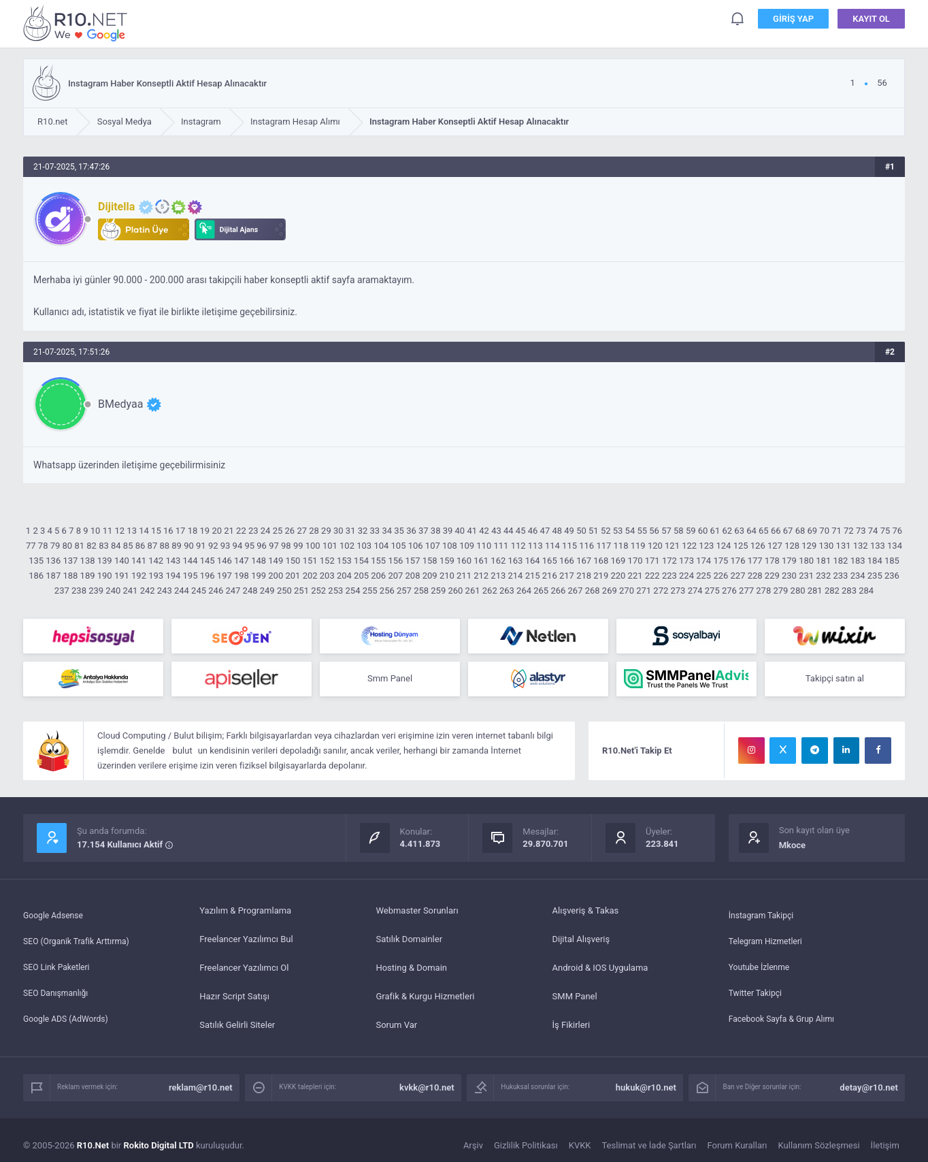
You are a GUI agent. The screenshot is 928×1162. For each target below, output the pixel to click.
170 (635, 560)
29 (326, 531)
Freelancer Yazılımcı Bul (246, 940)
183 (857, 560)
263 (506, 590)
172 (669, 560)
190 (104, 575)
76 (898, 531)
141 (138, 560)
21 (229, 531)
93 (225, 545)
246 (215, 590)
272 (660, 590)
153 (344, 560)
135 (36, 560)
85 (128, 545)
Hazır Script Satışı (234, 997)
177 (755, 560)
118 (621, 545)
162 (498, 560)
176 (738, 560)
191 (121, 575)
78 (43, 545)
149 (275, 560)
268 (592, 590)
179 (789, 560)
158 (429, 560)
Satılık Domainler (409, 940)
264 (523, 590)
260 (455, 590)
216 (549, 575)
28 (314, 531)
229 (772, 575)
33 (375, 531)
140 (121, 560)
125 (740, 545)
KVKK (580, 1147)
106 (415, 545)
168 (600, 560)
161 (481, 560)
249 (267, 590)
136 (53, 560)
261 (472, 590)
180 (806, 560)
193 (155, 575)
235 (874, 575)
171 (652, 560)
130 (825, 545)
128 (791, 545)
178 (772, 560)
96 (261, 545)
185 (891, 560)
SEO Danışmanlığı (58, 997)
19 (205, 531)
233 (840, 575)
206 (378, 575)
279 (780, 590)
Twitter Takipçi (757, 997)
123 (706, 545)
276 (729, 590)
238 (78, 590)
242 (147, 590)
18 (193, 531)
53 (618, 531)
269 (609, 590)
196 (207, 575)
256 (387, 590)
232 (823, 575)
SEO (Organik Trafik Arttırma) (80, 940)
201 (292, 575)
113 (535, 545)
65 (764, 531)
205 (361, 575)
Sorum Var (396, 1026)
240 (112, 590)
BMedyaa (120, 404)
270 (626, 590)
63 (739, 531)
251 (301, 590)
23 (253, 531)
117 (603, 545)
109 (466, 545)
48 (557, 531)
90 (189, 545)
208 (412, 575)
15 (156, 531)
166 (566, 560)
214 (515, 575)
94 (238, 545)
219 (600, 575)
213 (498, 575)
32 (363, 531)
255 (370, 590)
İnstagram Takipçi (764, 912)
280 (798, 590)
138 (87, 560)
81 (79, 545)
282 (832, 590)
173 (686, 560)
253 (335, 590)
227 (738, 575)
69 (812, 531)
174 (703, 560)
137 (70, 560)
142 (155, 560)
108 (449, 545)
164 (532, 560)
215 (532, 575)
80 (68, 545)
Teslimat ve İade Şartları (648, 1147)
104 (381, 545)
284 (866, 590)
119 (638, 545)
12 (120, 531)
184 (874, 560)
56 (654, 531)
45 (521, 531)
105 (398, 545)
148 (258, 560)
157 (412, 560)
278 (763, 590)
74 (873, 531)
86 (140, 545)
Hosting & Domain (411, 969)
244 (181, 590)
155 (378, 560)
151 (310, 560)
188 (70, 575)
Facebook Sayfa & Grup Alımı (785, 1026)
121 (672, 545)
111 (500, 545)
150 (292, 560)
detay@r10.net (869, 1089)
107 (432, 545)
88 (164, 545)
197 (224, 575)
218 (583, 575)
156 (395, 560)
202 (310, 575)
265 (540, 590)
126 (757, 545)
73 (861, 531)
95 (249, 545)
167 (583, 560)
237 (61, 590)
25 (278, 531)
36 (411, 531)
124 (723, 545)
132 (860, 545)
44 (508, 531)
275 (712, 590)
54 (630, 531)
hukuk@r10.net (646, 1089)
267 (575, 590)
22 (241, 531)
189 (87, 575)
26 (290, 531)
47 (545, 531)
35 (399, 531)
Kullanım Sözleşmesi (819, 1147)
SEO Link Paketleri (59, 969)
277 (746, 590)
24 (266, 531)
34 (387, 531)
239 (95, 590)
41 (472, 531)
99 (298, 545)
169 (617, 560)
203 (327, 575)
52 (606, 531)
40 (460, 531)
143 (172, 560)
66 (776, 531)
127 (774, 545)
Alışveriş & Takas (585, 912)
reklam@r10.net (201, 1089)
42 (484, 531)
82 (91, 545)
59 (691, 531)
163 (515, 560)
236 (891, 575)
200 (275, 575)
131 (843, 545)
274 (695, 590)
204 (344, 575)
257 (404, 590)
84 (116, 545)
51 (594, 531)
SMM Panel (574, 997)
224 (686, 575)
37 (423, 531)
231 (806, 575)
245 (198, 590)
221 (635, 575)
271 (643, 590)
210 (447, 575)
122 (689, 545)
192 (138, 575)
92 (213, 545)
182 (840, 560)
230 (789, 575)
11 (108, 531)
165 (549, 560)
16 (168, 531)
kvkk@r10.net (426, 1089)
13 (132, 531)
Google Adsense (55, 912)
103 (364, 545)
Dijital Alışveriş (581, 940)
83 (104, 545)
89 (176, 545)
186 (36, 575)
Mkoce (792, 846)
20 (217, 531)
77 (31, 545)
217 (566, 575)
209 (429, 575)
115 (569, 545)
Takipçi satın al (835, 680)
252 (318, 590)
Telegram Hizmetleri (768, 940)
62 (727, 531)
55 (642, 531)
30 (338, 531)
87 (153, 545)
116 (586, 545)
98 (286, 545)
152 (327, 560)
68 (800, 531)
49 (569, 531)
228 (755, 575)
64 (751, 531)
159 (447, 560)
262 (489, 590)
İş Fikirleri (571, 1026)
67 (788, 531)
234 (857, 575)
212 (481, 575)
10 (95, 531)
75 (885, 531)
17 (181, 531)
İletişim (885, 1147)
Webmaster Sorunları (417, 912)
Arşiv (473, 1147)
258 (421, 590)
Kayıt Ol (871, 20)
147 (241, 560)
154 (361, 560)
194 (172, 575)
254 (353, 590)
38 (436, 531)
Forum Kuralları (737, 1147)
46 (533, 531)
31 (351, 531)
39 (448, 531)
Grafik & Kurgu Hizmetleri (425, 997)
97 (274, 545)
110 (483, 545)
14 (144, 531)
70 (824, 531)
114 (552, 545)
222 (652, 575)
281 (815, 590)
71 (836, 531)
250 (284, 590)
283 (849, 590)
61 (715, 531)
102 (346, 545)
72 (849, 531)
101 (329, 545)
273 (677, 590)
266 (557, 590)
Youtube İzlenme (761, 969)
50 (581, 531)
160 (464, 560)
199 (258, 575)
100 (312, 545)
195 (190, 575)
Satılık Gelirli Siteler (237, 1026)
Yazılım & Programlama (245, 912)
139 (104, 560)
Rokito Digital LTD (159, 1147)
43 (496, 531)
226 (720, 575)
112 (518, 545)
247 (232, 590)
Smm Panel (389, 680)
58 (679, 531)
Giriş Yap (793, 20)
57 (666, 531)
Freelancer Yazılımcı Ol (243, 969)
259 (438, 590)
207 (395, 575)
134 (894, 545)
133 (877, 545)
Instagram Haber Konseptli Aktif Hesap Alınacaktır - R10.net (77, 23)
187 (53, 575)
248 (250, 590)
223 (669, 575)
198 (241, 575)
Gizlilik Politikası (526, 1147)
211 (464, 575)
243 (164, 590)
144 (190, 560)
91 (201, 545)
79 (55, 545)
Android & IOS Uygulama (600, 969)
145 (207, 560)
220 (617, 575)
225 (703, 575)
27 (302, 531)
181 (823, 560)
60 (703, 531)
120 (655, 545)
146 (224, 560)
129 (808, 545)
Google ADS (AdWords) (68, 1026)
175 (720, 560)
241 (129, 590)
